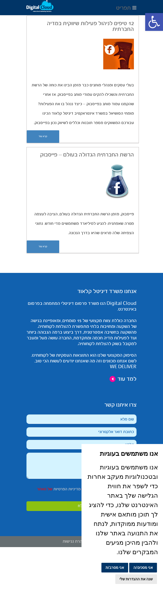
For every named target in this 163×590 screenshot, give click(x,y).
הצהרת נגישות (75, 541)
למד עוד (123, 379)
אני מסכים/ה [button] (143, 567)
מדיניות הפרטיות (66, 489)
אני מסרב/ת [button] (115, 567)
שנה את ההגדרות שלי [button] (136, 579)
